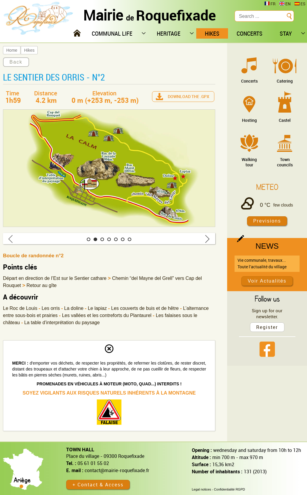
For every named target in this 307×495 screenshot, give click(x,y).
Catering (285, 81)
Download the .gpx (188, 96)
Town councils (285, 162)
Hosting (249, 120)
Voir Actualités (267, 280)
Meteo (267, 187)
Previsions (267, 220)
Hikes (29, 50)
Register (267, 327)
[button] (89, 239)
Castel (285, 120)
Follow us (267, 299)
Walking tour (249, 162)
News (267, 246)
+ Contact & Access (98, 484)
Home (11, 50)
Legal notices (201, 489)
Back (16, 61)
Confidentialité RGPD (229, 489)
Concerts (249, 81)
